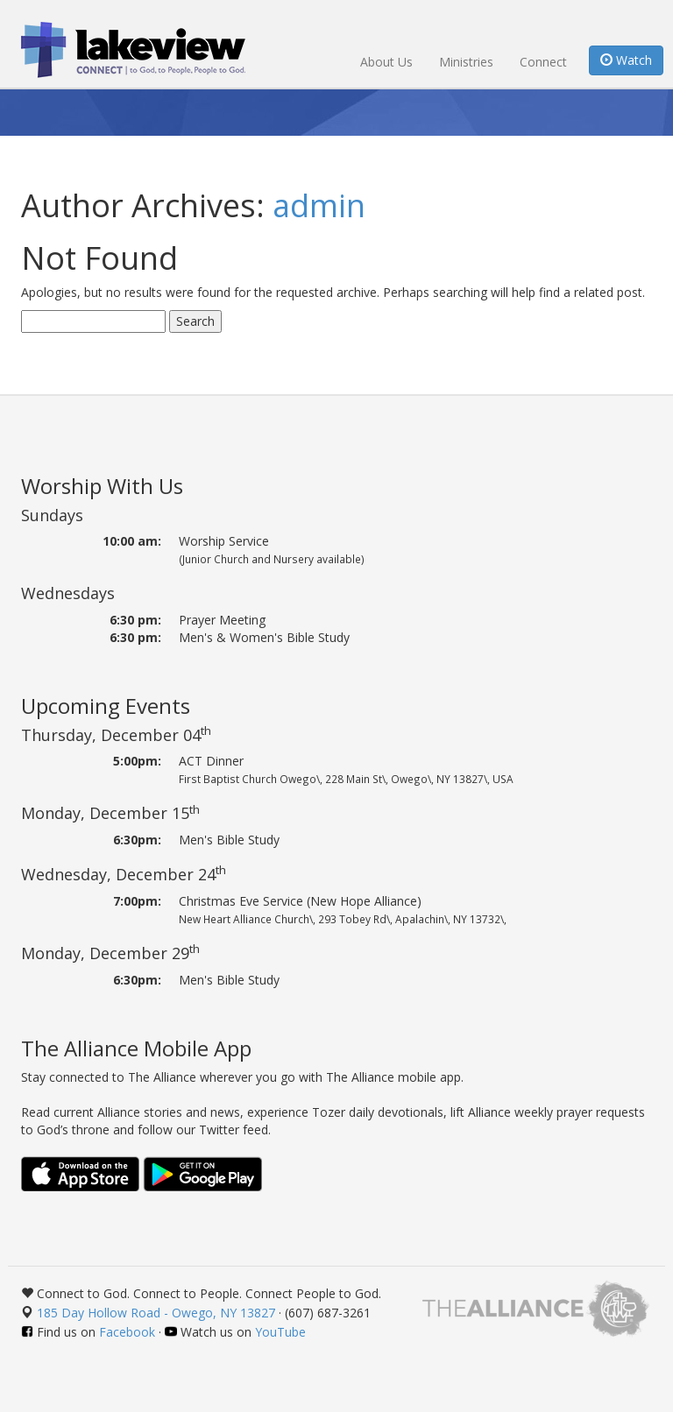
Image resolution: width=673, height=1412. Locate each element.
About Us (386, 61)
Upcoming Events (105, 705)
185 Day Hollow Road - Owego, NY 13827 (156, 1312)
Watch (626, 60)
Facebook (127, 1332)
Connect (543, 61)
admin (319, 205)
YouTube (280, 1332)
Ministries (466, 61)
